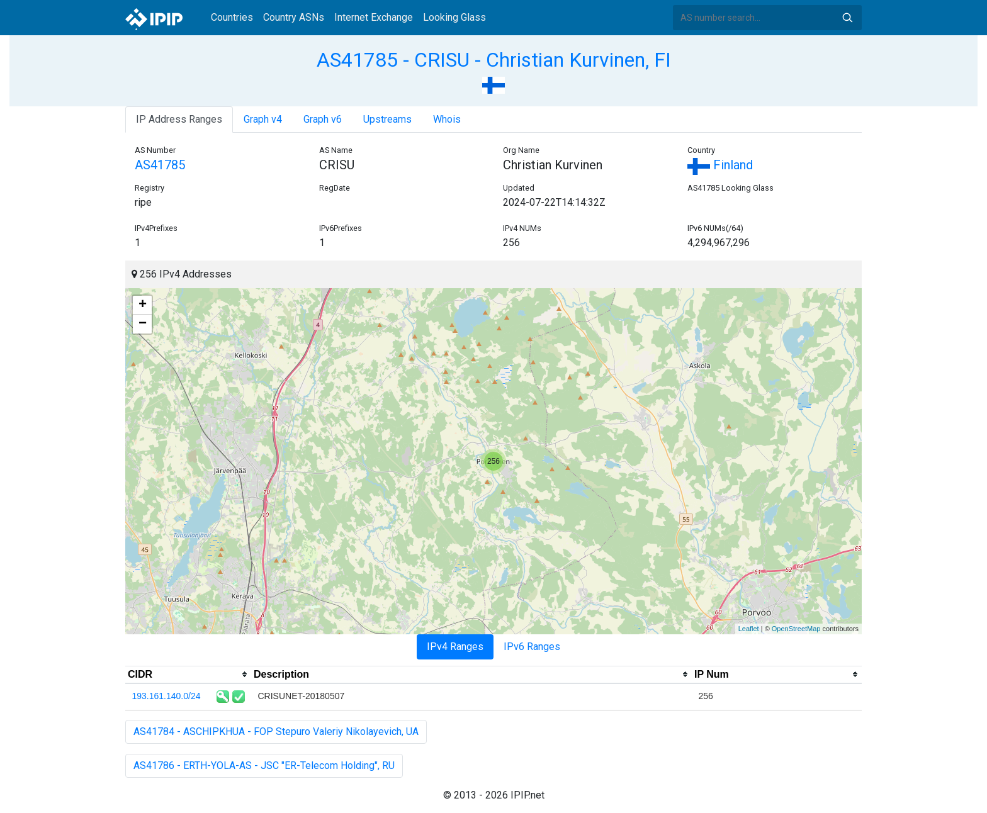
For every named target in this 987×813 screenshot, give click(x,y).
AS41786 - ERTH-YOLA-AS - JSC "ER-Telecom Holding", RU (264, 765)
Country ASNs (293, 17)
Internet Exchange (373, 17)
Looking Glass (454, 17)
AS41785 (160, 164)
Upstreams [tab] (387, 119)
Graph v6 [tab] (322, 119)
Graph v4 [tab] (263, 119)
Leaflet (748, 628)
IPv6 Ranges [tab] (532, 647)
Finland (720, 164)
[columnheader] (188, 674)
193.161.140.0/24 (166, 696)
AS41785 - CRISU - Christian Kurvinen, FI (494, 60)
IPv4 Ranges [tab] (455, 647)
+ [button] (142, 305)
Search (847, 18)
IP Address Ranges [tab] (179, 119)
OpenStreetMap (796, 628)
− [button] (142, 324)
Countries (232, 17)
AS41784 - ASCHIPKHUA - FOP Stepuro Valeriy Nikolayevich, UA (276, 731)
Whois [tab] (447, 119)
